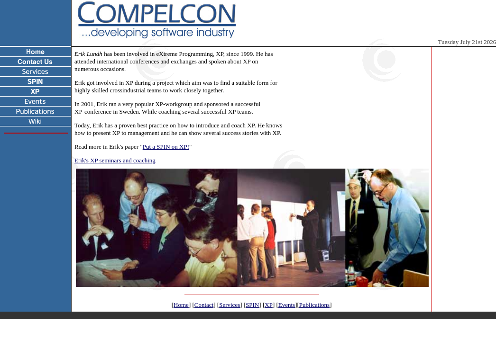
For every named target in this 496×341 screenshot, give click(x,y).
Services (229, 304)
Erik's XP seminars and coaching (115, 160)
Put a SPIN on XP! (166, 146)
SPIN (252, 304)
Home (181, 304)
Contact (203, 304)
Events (286, 304)
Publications (314, 304)
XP (269, 304)
